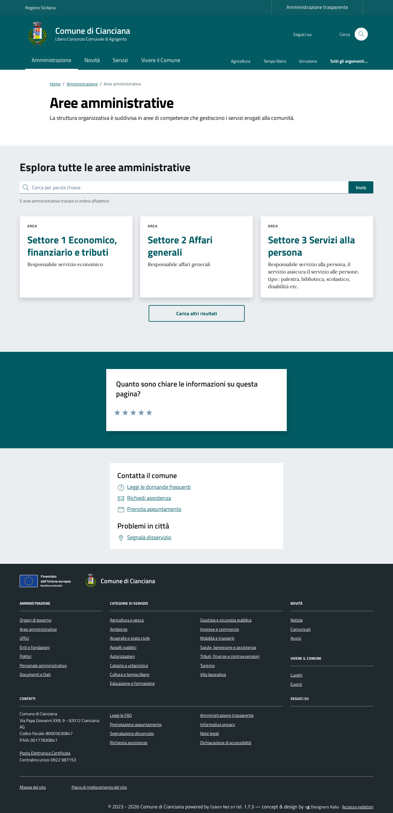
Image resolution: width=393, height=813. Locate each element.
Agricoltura (240, 61)
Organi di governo (35, 620)
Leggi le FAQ (121, 715)
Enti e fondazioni (35, 647)
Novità (92, 60)
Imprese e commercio (219, 629)
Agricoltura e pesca (127, 620)
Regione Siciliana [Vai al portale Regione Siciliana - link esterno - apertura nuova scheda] (40, 7)
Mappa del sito (33, 787)
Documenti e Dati (35, 674)
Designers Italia (322, 806)
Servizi (120, 60)
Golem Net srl (222, 806)
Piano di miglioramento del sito (99, 787)
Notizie (296, 620)
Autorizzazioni (122, 656)
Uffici (24, 638)
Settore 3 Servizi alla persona (311, 246)
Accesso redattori (357, 806)
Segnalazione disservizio (132, 733)
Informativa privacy (217, 724)
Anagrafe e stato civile (130, 638)
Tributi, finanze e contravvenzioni (229, 656)
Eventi (296, 684)
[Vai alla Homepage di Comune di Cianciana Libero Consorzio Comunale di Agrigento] (81, 34)
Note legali (209, 733)
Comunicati (300, 629)
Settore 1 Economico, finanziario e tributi (72, 246)
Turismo (207, 665)
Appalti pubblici (123, 647)
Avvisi (295, 638)
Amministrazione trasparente (317, 7)
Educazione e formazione (132, 683)
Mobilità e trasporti (217, 638)
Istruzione (308, 61)
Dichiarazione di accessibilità (225, 742)
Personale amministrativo (43, 665)
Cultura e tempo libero (129, 674)
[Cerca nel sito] (361, 34)
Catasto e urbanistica (129, 665)
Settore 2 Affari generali (180, 246)
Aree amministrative (38, 629)
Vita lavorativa (213, 674)
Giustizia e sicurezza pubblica (225, 620)
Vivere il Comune (160, 60)
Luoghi (296, 675)
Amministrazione (51, 60)
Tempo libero (274, 61)
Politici (25, 656)
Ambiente (118, 629)
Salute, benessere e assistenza (228, 647)
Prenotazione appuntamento (135, 724)
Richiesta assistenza (128, 742)
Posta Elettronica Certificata (45, 753)
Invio (361, 187)
